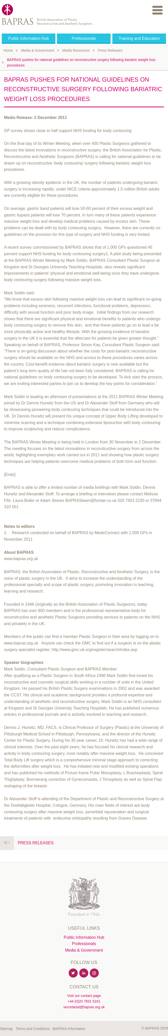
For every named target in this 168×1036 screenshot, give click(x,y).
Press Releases (110, 50)
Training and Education (139, 38)
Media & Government (37, 50)
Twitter (73, 973)
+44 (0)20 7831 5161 (84, 1001)
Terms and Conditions (33, 1029)
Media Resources (76, 50)
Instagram (94, 973)
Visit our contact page (84, 996)
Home (8, 50)
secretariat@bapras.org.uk (84, 1007)
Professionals (84, 38)
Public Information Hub (28, 38)
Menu (157, 10)
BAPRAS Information (69, 1029)
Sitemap (6, 1029)
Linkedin (84, 973)
